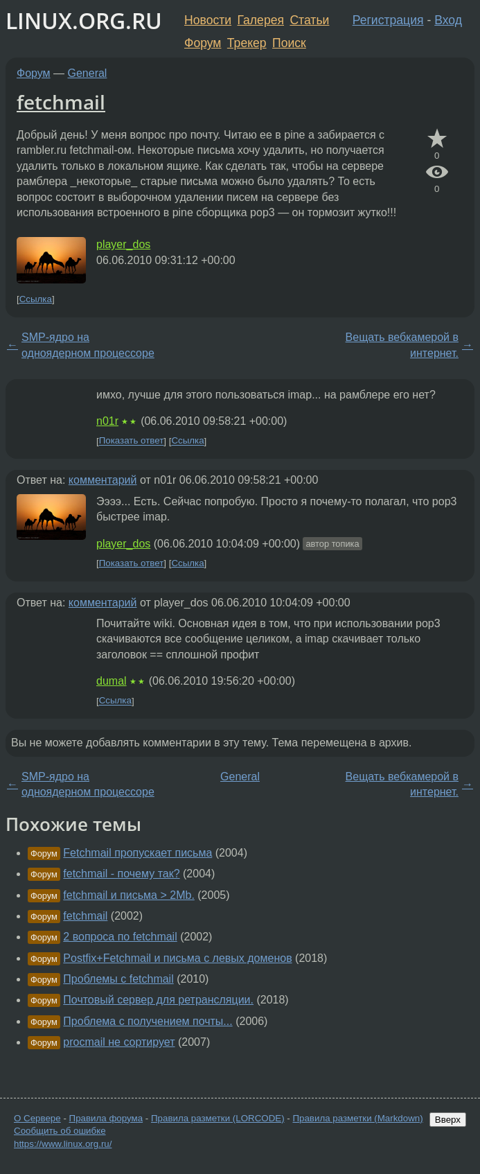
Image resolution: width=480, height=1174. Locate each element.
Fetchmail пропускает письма (137, 853)
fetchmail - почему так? (121, 873)
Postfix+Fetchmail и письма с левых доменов (177, 958)
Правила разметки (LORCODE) (218, 1118)
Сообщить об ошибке (60, 1130)
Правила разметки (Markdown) (357, 1118)
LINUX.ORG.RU (84, 20)
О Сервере (37, 1118)
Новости (207, 20)
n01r (107, 421)
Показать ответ (131, 441)
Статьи (309, 20)
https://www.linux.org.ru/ (63, 1144)
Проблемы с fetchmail (118, 979)
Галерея (261, 20)
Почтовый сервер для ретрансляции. (158, 1000)
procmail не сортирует (119, 1042)
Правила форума (106, 1118)
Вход (448, 20)
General (87, 73)
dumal (111, 681)
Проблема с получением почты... (147, 1021)
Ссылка (35, 299)
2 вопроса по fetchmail (120, 937)
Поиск (289, 43)
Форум (202, 43)
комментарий (103, 480)
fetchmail (61, 102)
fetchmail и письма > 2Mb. (129, 895)
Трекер (247, 43)
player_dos (123, 244)
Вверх (448, 1119)
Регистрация (388, 20)
